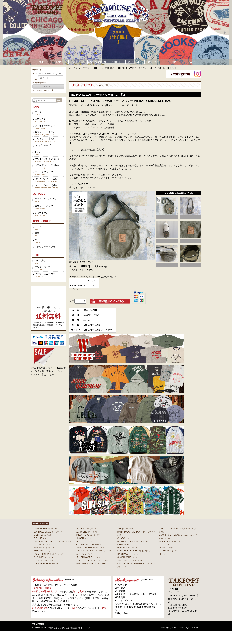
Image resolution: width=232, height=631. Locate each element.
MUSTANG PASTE (92, 563)
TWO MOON (45, 551)
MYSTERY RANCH (133, 541)
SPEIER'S (85, 541)
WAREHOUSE (46, 528)
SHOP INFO (134, 62)
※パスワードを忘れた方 (43, 90)
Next (224, 32)
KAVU (123, 544)
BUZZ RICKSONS (48, 554)
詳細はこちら (39, 611)
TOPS (59, 62)
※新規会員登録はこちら (43, 82)
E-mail (35, 73)
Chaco (124, 538)
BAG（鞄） (110, 68)
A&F (125, 528)
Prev (7, 32)
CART (191, 62)
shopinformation (39, 628)
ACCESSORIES (97, 62)
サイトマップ (84, 628)
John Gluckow (48, 532)
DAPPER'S (43, 560)
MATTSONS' (86, 532)
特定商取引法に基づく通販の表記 (62, 628)
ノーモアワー (85, 68)
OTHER (116, 62)
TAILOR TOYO (88, 535)
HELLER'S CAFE (89, 557)
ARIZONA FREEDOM (93, 560)
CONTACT (154, 62)
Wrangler (169, 551)
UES (164, 544)
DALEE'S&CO (86, 528)
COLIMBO (42, 535)
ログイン (48, 86)
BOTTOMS (78, 62)
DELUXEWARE (48, 563)
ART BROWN (88, 544)
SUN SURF (44, 547)
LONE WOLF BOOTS (134, 551)
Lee (163, 554)
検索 (59, 100)
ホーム (72, 68)
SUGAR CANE (130, 557)
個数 (71, 301)
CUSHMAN (44, 557)
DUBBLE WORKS (90, 547)
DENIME (42, 538)
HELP (173, 62)
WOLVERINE (170, 541)
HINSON (84, 538)
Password (35, 78)
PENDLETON (128, 547)
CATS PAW (127, 554)
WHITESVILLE (129, 560)
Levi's (166, 547)
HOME (40, 62)
